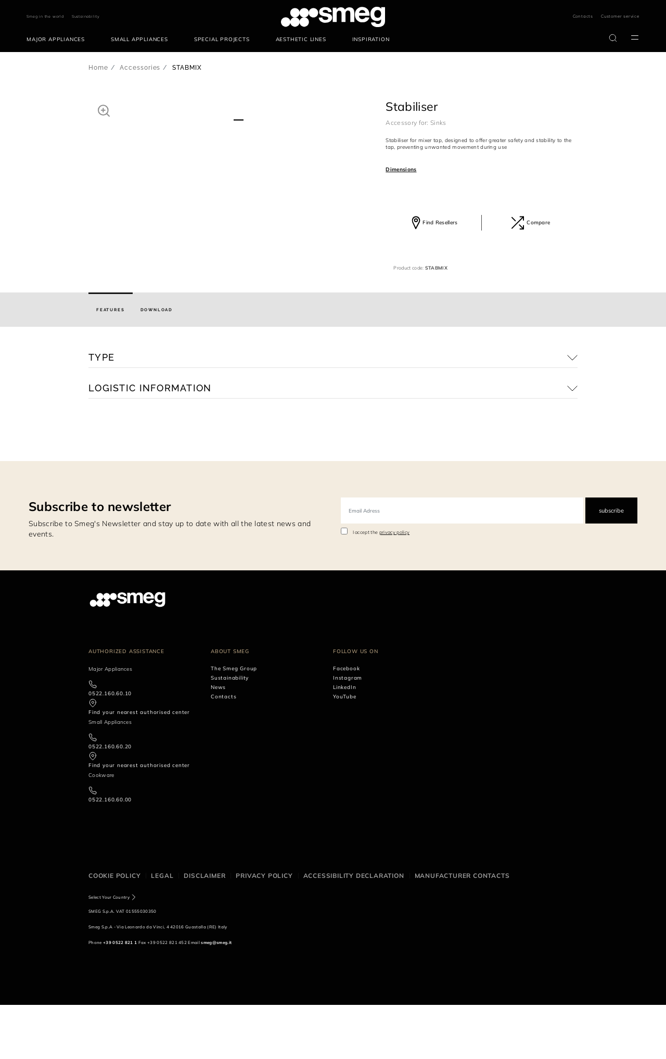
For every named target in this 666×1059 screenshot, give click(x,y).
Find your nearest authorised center (139, 766)
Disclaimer (204, 930)
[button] (103, 110)
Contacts (583, 16)
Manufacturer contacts (462, 930)
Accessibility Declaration (353, 930)
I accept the (381, 587)
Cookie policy (114, 930)
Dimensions (401, 169)
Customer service (620, 16)
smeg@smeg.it (216, 996)
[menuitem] (58, 39)
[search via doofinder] (613, 38)
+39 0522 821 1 (120, 996)
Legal (162, 930)
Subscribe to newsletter (100, 561)
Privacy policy (264, 930)
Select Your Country (109, 951)
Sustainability (86, 16)
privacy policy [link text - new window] (394, 587)
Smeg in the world (45, 16)
